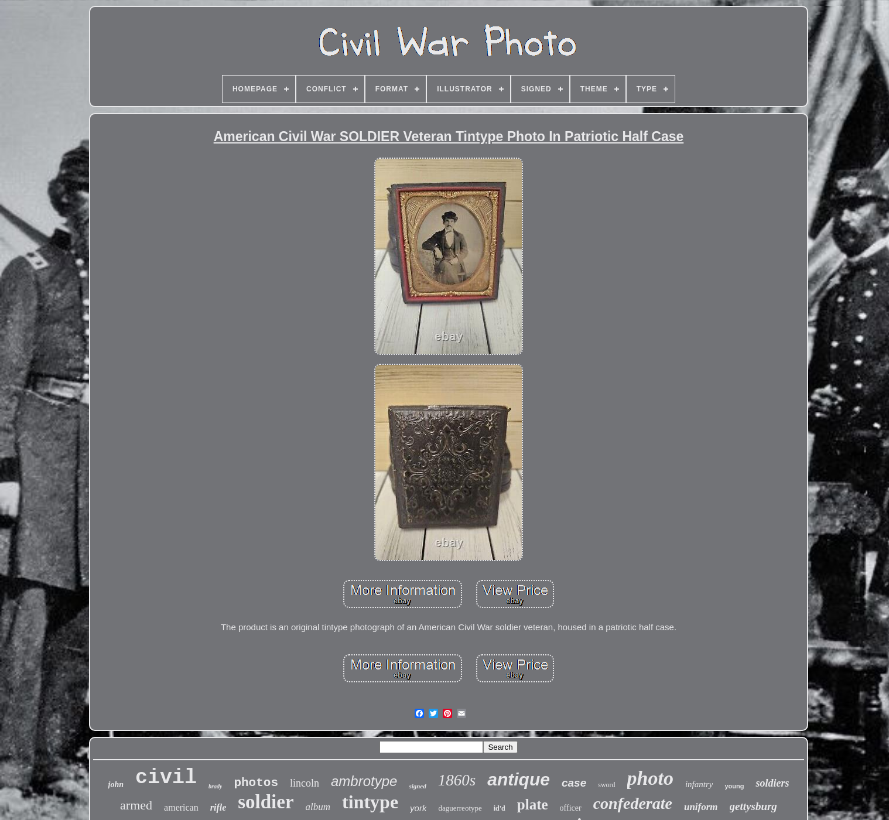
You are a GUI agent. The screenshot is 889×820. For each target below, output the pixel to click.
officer (571, 808)
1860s (457, 780)
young (734, 786)
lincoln (304, 783)
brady (215, 786)
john (116, 784)
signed (417, 786)
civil (166, 778)
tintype (370, 801)
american (181, 807)
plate (532, 804)
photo (650, 778)
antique (518, 779)
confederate (632, 803)
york (418, 808)
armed (136, 805)
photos (256, 783)
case (574, 783)
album (318, 806)
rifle (218, 807)
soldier (265, 801)
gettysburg (753, 806)
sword (606, 785)
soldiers (772, 783)
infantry (699, 784)
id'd (499, 808)
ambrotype (364, 781)
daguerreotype (459, 808)
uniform (701, 806)
